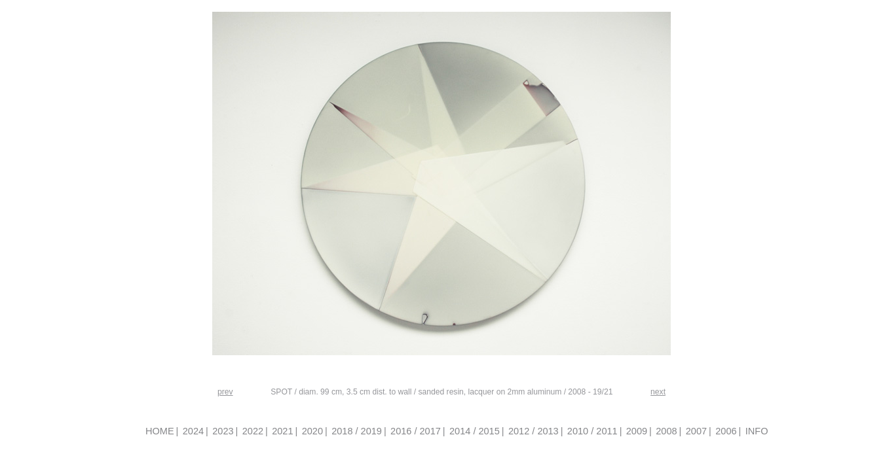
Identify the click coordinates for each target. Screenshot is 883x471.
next (658, 391)
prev (225, 391)
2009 (636, 431)
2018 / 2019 (356, 431)
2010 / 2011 (592, 431)
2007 (696, 431)
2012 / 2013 (533, 431)
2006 (725, 431)
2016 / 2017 (415, 431)
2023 (222, 431)
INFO (756, 431)
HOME (159, 431)
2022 (252, 431)
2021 (282, 431)
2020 (312, 431)
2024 (193, 431)
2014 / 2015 (474, 431)
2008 (666, 431)
